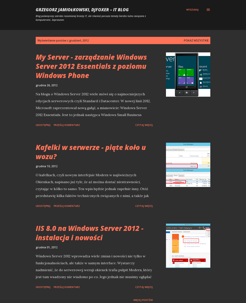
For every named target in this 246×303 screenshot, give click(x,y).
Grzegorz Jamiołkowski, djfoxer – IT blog (82, 9)
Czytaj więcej (144, 125)
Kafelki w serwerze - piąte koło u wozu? (91, 152)
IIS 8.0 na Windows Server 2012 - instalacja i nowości (89, 232)
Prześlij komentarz (67, 125)
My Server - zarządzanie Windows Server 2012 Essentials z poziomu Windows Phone (91, 66)
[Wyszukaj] (192, 10)
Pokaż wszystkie (196, 40)
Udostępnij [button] (43, 125)
